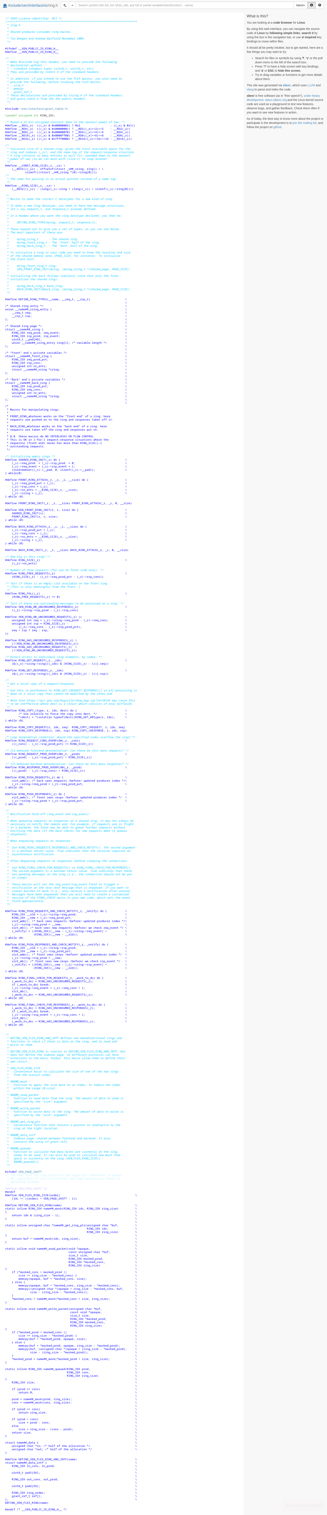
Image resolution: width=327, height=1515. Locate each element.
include (15, 5)
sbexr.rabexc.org (276, 100)
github (277, 127)
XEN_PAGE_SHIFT (30, 1172)
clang (250, 89)
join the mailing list (304, 123)
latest (300, 5)
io (45, 5)
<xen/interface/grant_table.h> (44, 109)
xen (25, 5)
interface (36, 5)
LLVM (311, 85)
